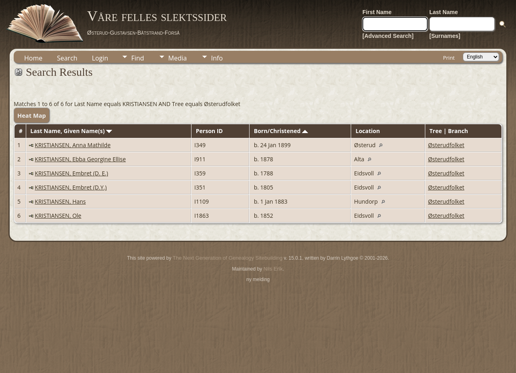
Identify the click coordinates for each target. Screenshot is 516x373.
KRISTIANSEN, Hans (60, 201)
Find (137, 58)
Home (33, 58)
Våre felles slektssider (157, 16)
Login (100, 58)
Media (177, 58)
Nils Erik (273, 269)
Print (449, 57)
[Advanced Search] (388, 36)
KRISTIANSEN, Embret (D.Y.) (70, 187)
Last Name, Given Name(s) (71, 131)
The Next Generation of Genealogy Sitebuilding (227, 258)
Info (217, 58)
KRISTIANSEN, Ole (58, 215)
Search (67, 58)
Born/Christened (281, 131)
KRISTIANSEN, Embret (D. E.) (71, 173)
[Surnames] (444, 36)
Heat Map (31, 115)
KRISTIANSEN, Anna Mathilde (72, 145)
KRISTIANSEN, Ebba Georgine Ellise (80, 159)
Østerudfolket (446, 145)
